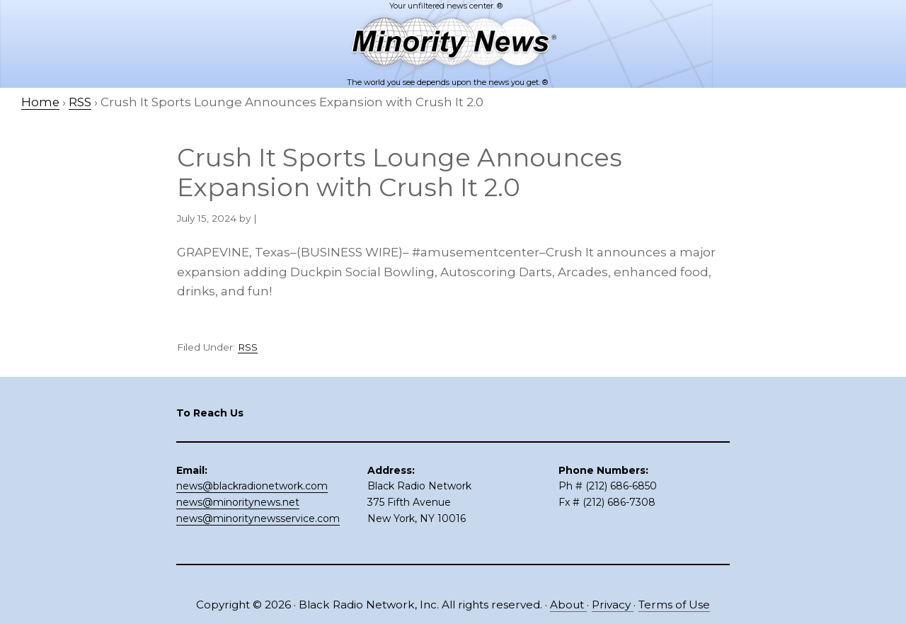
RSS (248, 347)
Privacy (612, 604)
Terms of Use (674, 604)
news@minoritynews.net (237, 502)
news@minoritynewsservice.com (258, 517)
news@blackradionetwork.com (252, 486)
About (568, 604)
